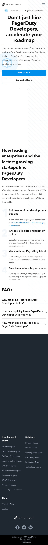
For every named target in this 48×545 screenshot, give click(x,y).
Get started (24, 72)
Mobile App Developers (12, 489)
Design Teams (31, 447)
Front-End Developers (11, 451)
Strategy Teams (31, 443)
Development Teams (33, 452)
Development (15, 10)
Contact (5, 509)
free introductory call (20, 223)
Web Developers (9, 485)
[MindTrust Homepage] (12, 4)
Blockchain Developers (11, 470)
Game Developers (9, 475)
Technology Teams (33, 467)
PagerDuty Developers (34, 10)
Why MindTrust (8, 504)
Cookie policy (25, 541)
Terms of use (26, 543)
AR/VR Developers (9, 480)
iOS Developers (8, 446)
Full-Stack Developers (11, 456)
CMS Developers (9, 465)
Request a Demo (24, 79)
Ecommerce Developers (12, 461)
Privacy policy (25, 539)
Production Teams (32, 462)
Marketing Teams (32, 457)
